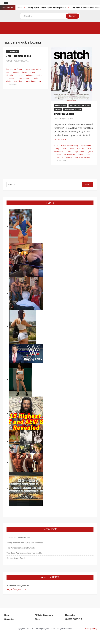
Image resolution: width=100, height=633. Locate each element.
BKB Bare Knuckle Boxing (80, 105)
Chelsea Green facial (16, 558)
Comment (13, 84)
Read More (60, 139)
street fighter (31, 81)
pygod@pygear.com (16, 589)
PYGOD (9, 61)
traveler (69, 157)
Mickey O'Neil (69, 154)
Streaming (9, 619)
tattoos (60, 157)
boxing (32, 72)
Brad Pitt (80, 149)
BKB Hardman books (18, 56)
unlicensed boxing (82, 157)
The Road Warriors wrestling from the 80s (24, 553)
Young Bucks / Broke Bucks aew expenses (48, 7)
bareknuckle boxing (33, 69)
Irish (59, 154)
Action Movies (60, 105)
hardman (39, 75)
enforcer (29, 75)
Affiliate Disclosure (44, 615)
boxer (24, 72)
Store (37, 619)
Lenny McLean (23, 78)
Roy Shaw (18, 81)
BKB (64, 149)
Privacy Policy (91, 628)
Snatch (89, 154)
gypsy (90, 151)
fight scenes (80, 151)
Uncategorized (12, 51)
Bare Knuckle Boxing (14, 69)
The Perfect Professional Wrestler (21, 548)
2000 (56, 146)
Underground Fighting (72, 109)
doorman (19, 75)
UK (40, 81)
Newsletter (70, 615)
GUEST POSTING (73, 619)
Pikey (80, 154)
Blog (6, 615)
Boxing (58, 109)
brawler (69, 151)
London (35, 78)
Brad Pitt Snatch (64, 114)
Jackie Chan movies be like (18, 537)
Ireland (11, 78)
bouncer (16, 72)
